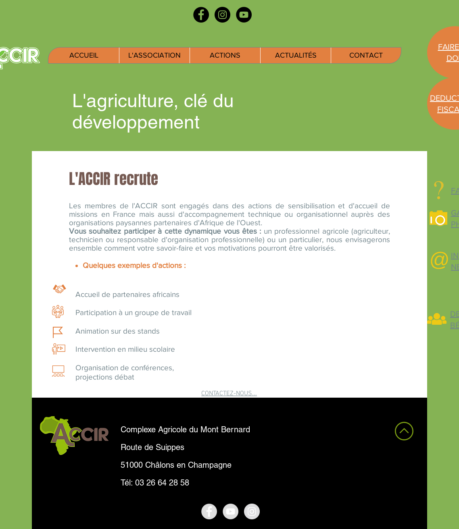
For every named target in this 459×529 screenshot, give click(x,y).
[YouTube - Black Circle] (244, 15)
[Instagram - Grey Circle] (252, 511)
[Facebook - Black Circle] (201, 15)
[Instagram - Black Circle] (222, 15)
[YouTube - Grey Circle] (230, 511)
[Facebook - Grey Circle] (209, 511)
